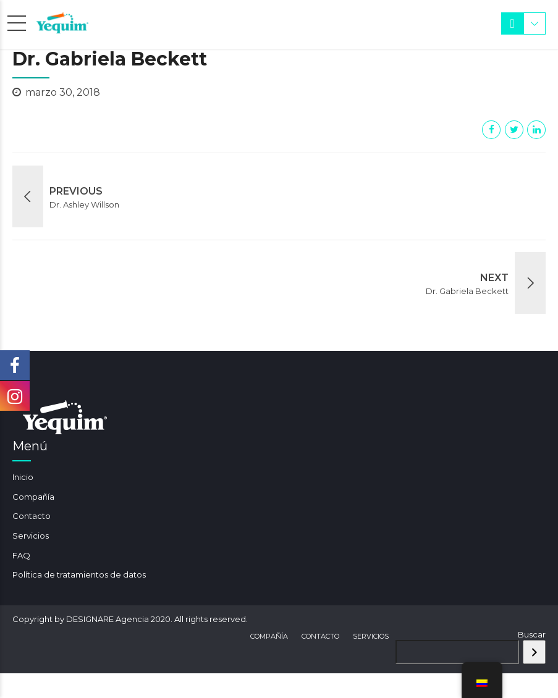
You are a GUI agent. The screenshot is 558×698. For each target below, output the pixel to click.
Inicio (22, 477)
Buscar (532, 634)
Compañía (33, 497)
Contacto (31, 516)
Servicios (30, 535)
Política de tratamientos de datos (79, 574)
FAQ (21, 555)
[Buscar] (534, 652)
